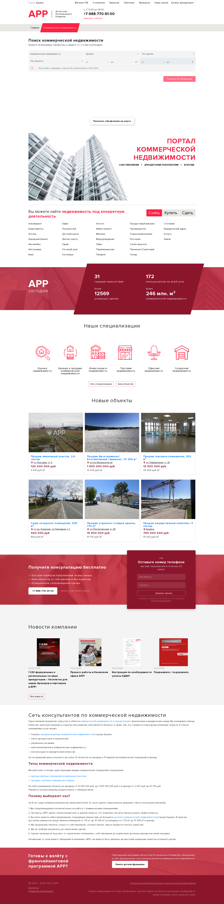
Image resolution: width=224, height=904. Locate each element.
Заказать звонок (161, 593)
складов (69, 780)
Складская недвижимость (181, 369)
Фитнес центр (70, 239)
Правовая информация (40, 891)
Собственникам (129, 165)
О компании (99, 2)
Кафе (65, 223)
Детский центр (70, 234)
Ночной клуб (69, 228)
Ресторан (135, 239)
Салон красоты (138, 244)
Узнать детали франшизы (130, 864)
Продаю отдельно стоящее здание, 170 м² (111, 525)
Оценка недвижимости (42, 369)
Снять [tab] (154, 212)
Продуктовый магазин (142, 223)
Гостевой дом (69, 249)
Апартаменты (35, 228)
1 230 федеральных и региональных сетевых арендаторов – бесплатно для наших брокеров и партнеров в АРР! (47, 679)
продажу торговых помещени (47, 780)
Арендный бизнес (38, 239)
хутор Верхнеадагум (99, 462)
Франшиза (144, 2)
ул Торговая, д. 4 (41, 462)
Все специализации (101, 384)
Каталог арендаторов (182, 2)
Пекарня (100, 254)
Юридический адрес (175, 228)
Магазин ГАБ (81, 2)
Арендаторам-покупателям (161, 165)
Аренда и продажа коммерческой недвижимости (70, 371)
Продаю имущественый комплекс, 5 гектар (168, 525)
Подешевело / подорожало (171, 672)
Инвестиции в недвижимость (98, 369)
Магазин (100, 234)
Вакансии (114, 2)
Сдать (187, 212)
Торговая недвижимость (126, 369)
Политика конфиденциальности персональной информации (163, 883)
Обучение (129, 2)
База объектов (125, 384)
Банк (30, 254)
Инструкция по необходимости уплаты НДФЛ (132, 674)
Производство (138, 228)
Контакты (33, 887)
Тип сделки (147, 53)
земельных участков (75, 776)
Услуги (167, 234)
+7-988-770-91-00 (43, 591)
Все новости (36, 696)
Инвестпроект (104, 228)
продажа (45, 734)
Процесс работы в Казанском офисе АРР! (89, 674)
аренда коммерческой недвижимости (73, 734)
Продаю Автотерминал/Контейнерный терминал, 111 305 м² (112, 458)
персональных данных (161, 601)
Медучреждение (105, 239)
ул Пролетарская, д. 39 (101, 529)
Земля (167, 239)
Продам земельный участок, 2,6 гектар (53, 458)
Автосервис (35, 249)
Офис (99, 244)
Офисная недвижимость (154, 369)
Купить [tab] (171, 212)
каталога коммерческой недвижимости (135, 817)
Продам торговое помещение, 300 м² (167, 458)
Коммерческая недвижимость (45, 53)
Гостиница (67, 254)
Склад (133, 254)
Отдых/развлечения (141, 234)
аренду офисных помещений (46, 776)
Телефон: (144, 585)
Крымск (40, 2)
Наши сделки (161, 2)
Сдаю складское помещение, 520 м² (54, 525)
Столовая (169, 223)
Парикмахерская (105, 249)
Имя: (141, 577)
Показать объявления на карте (112, 121)
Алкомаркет (35, 223)
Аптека (32, 234)
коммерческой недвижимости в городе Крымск (106, 721)
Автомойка (34, 244)
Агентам (189, 165)
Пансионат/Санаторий (142, 249)
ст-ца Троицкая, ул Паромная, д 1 (50, 529)
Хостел (100, 223)
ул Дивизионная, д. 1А (156, 462)
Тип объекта (36, 61)
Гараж (65, 244)
